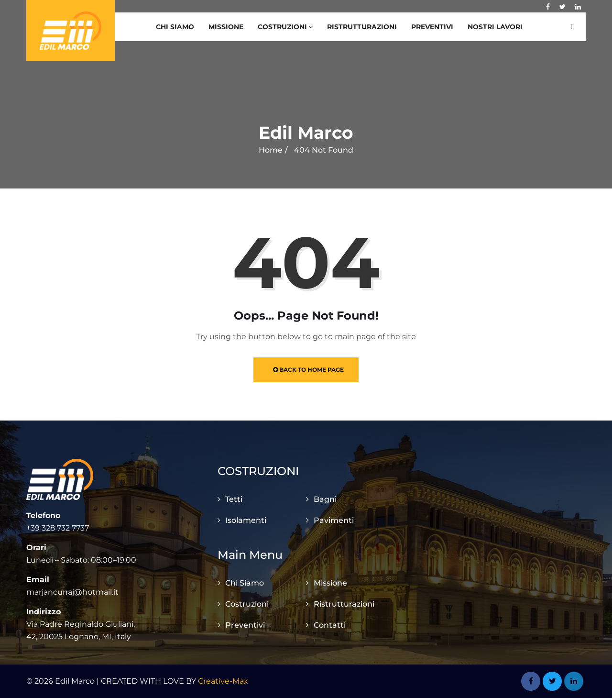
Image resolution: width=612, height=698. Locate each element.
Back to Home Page (308, 369)
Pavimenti (334, 520)
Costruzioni (285, 26)
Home (271, 150)
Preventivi (432, 26)
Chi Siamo (175, 26)
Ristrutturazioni (362, 26)
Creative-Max (223, 681)
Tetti (233, 499)
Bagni (325, 499)
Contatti (330, 625)
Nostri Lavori (495, 26)
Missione (225, 26)
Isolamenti (245, 520)
